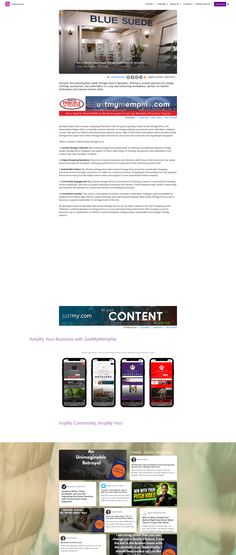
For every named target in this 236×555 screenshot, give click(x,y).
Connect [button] (187, 4)
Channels (161, 4)
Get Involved (171, 117)
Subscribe (220, 4)
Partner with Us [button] (203, 4)
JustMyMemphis (118, 77)
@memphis (130, 117)
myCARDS (145, 327)
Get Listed (156, 117)
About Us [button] (174, 4)
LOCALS (149, 4)
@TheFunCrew (130, 327)
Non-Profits (171, 327)
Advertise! (158, 327)
